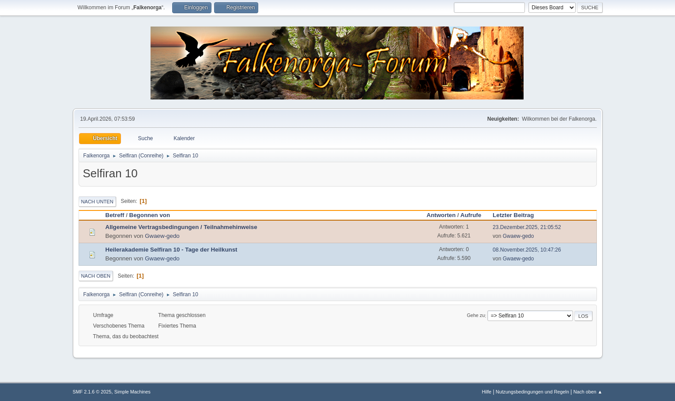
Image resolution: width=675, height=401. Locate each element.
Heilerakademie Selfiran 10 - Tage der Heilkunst (172, 249)
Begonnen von (149, 215)
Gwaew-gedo (162, 236)
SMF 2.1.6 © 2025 (92, 391)
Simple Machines (132, 391)
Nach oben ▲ (588, 391)
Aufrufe (470, 215)
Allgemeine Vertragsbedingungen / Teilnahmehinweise (181, 227)
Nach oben (96, 276)
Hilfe (486, 391)
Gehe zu (476, 315)
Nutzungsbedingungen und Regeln (532, 391)
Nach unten (97, 201)
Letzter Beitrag (517, 215)
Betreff (115, 215)
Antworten (441, 215)
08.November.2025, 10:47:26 (527, 250)
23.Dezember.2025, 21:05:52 (527, 227)
